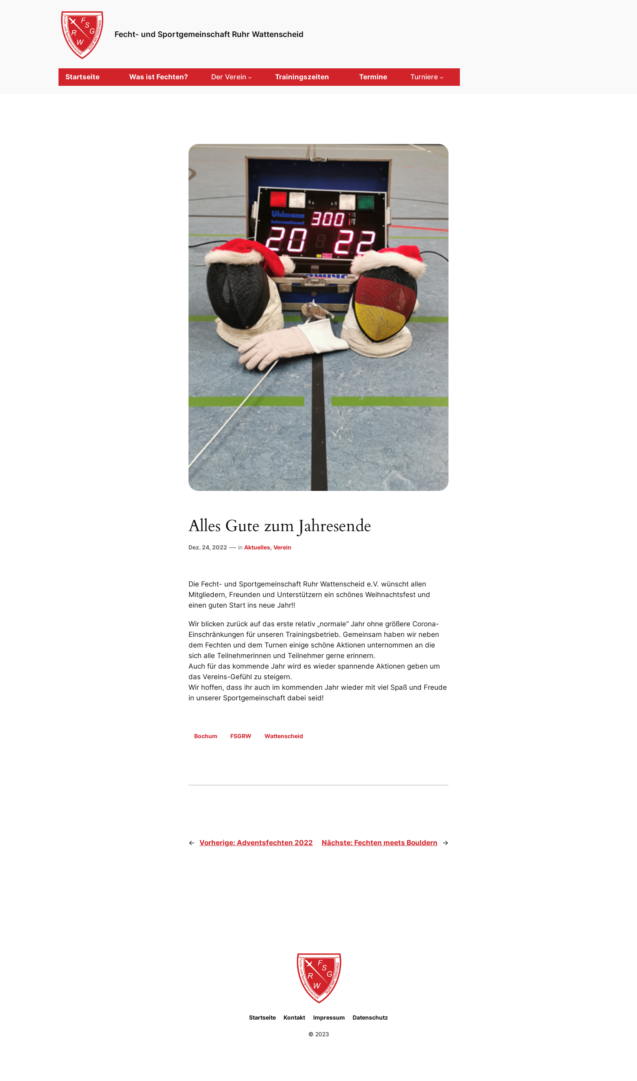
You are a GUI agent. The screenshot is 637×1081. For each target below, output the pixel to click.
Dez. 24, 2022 (207, 547)
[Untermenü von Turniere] (427, 77)
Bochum (205, 735)
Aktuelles (257, 547)
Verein (282, 547)
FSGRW (240, 735)
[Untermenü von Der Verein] (231, 77)
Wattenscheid (283, 735)
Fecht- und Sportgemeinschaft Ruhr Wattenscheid (209, 34)
